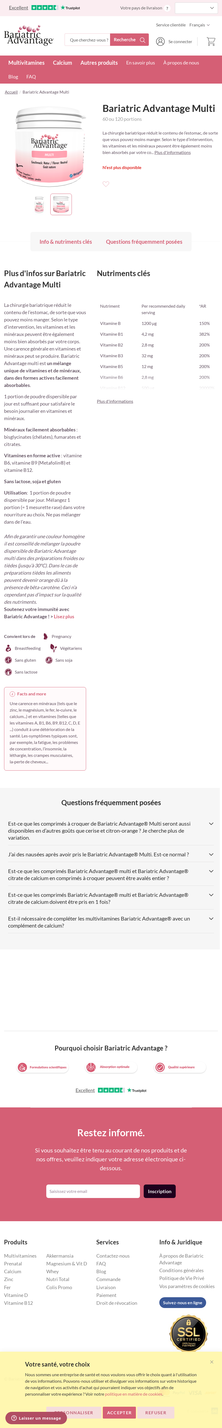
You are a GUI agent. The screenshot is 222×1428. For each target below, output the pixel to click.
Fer (7, 1287)
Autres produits (99, 62)
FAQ (31, 77)
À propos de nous (181, 63)
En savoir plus (140, 63)
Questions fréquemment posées (144, 241)
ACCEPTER (119, 1412)
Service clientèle (171, 24)
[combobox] (107, 39)
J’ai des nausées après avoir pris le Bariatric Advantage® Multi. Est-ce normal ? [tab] (111, 854)
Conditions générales (181, 1270)
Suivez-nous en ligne (182, 1302)
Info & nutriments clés (66, 241)
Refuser (155, 1412)
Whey (52, 1271)
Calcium (62, 62)
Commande (108, 1279)
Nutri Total (57, 1279)
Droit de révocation (116, 1303)
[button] (201, 25)
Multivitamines (26, 62)
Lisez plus (64, 616)
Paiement (106, 1295)
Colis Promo (59, 1287)
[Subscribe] (160, 1191)
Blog (13, 77)
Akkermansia (59, 1256)
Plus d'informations (172, 152)
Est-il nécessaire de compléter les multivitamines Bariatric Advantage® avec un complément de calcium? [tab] (111, 922)
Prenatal (13, 1263)
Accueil (11, 92)
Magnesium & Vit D (66, 1263)
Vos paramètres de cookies (187, 1286)
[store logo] (29, 35)
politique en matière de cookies (133, 1393)
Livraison (106, 1287)
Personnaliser (73, 1412)
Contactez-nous (113, 1256)
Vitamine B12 (18, 1303)
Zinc (8, 1279)
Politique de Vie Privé (181, 1278)
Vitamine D (16, 1295)
